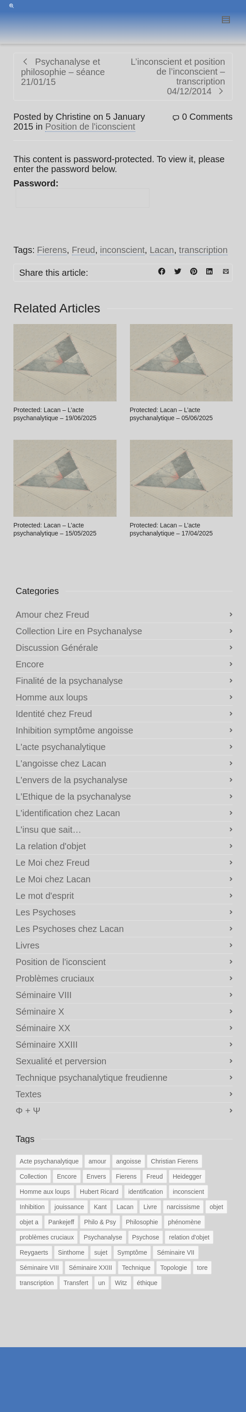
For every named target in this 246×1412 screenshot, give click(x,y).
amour (97, 1161)
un (101, 1282)
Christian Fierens (174, 1161)
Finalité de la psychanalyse (69, 681)
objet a (29, 1222)
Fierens (52, 250)
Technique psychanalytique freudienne (91, 1078)
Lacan (162, 250)
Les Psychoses (46, 912)
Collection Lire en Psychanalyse (79, 631)
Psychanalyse (102, 1237)
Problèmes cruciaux (55, 978)
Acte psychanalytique (49, 1161)
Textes (29, 1094)
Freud (83, 250)
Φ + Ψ (28, 1111)
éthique (147, 1282)
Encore (30, 664)
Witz (121, 1282)
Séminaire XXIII (47, 1045)
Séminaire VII (175, 1252)
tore (202, 1267)
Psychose (145, 1237)
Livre (150, 1206)
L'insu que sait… (48, 830)
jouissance (69, 1206)
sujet (101, 1252)
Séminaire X (40, 1011)
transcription (203, 250)
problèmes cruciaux (47, 1237)
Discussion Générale (57, 648)
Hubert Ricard (99, 1191)
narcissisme (183, 1206)
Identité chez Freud (54, 714)
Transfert (75, 1282)
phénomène (184, 1222)
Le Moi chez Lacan (53, 879)
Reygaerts (34, 1252)
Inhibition (32, 1206)
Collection (33, 1176)
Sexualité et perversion (61, 1061)
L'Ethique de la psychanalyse (73, 796)
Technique (136, 1267)
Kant (100, 1206)
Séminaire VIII (44, 995)
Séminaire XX (43, 1028)
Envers (96, 1176)
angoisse (128, 1161)
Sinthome (71, 1252)
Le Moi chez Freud (53, 863)
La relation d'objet (51, 846)
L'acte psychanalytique (61, 747)
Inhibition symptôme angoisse (74, 730)
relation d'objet (189, 1237)
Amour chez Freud (52, 615)
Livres (27, 945)
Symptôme (132, 1252)
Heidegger (187, 1176)
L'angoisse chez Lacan (61, 763)
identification (145, 1191)
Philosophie (142, 1222)
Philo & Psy (100, 1222)
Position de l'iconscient (90, 126)
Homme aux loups (52, 697)
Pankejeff (61, 1222)
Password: (81, 193)
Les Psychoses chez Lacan (70, 929)
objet (216, 1206)
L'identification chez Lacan (68, 813)
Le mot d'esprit (45, 896)
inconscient (122, 250)
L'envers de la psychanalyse (72, 780)
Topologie (173, 1267)
